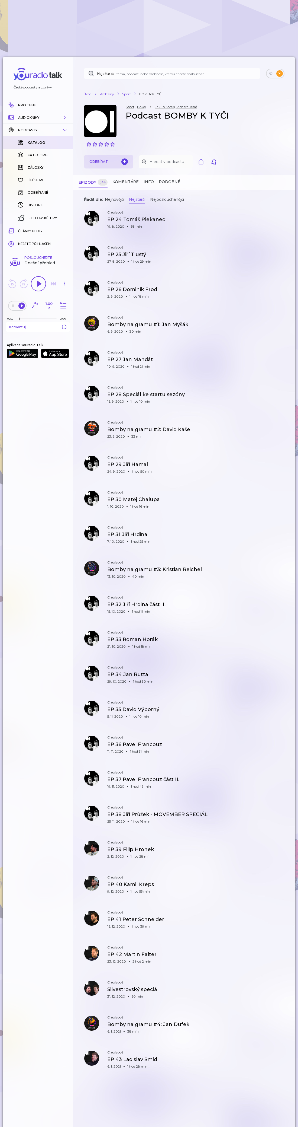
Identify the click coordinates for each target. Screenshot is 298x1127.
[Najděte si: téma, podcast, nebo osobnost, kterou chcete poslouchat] (172, 73)
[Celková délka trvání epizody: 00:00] (64, 230)
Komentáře (125, 181)
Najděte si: (105, 74)
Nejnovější (114, 199)
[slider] (19, 230)
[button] (38, 117)
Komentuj (38, 238)
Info (149, 181)
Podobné (169, 181)
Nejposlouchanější (167, 199)
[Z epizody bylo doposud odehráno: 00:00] (11, 230)
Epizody (93, 182)
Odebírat (108, 161)
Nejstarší (137, 199)
